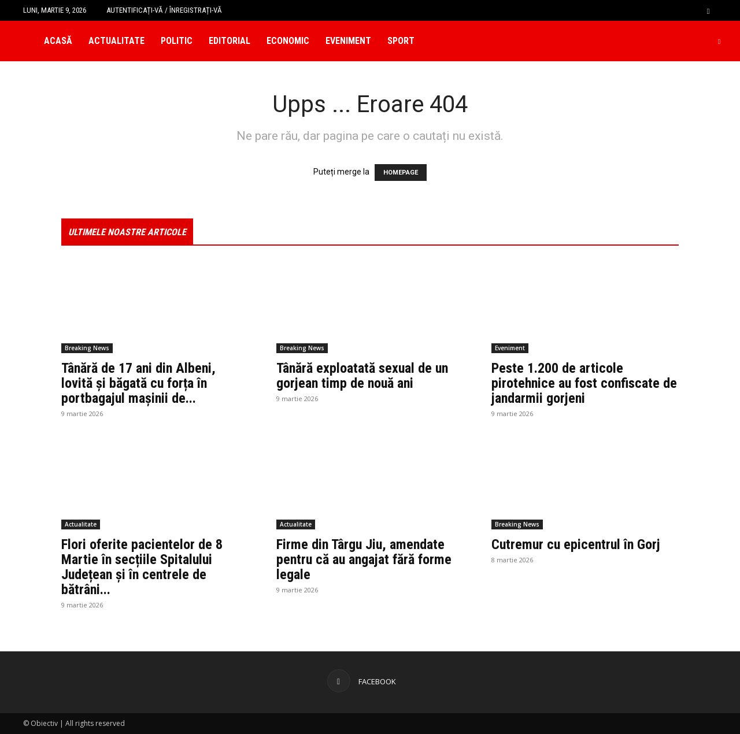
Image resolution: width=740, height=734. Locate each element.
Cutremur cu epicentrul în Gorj (575, 544)
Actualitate (116, 40)
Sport (401, 40)
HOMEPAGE (400, 172)
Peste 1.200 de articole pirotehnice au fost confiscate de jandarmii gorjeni (584, 383)
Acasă (58, 40)
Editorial (229, 40)
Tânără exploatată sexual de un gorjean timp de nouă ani (362, 375)
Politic (177, 40)
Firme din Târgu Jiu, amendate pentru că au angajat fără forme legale (364, 559)
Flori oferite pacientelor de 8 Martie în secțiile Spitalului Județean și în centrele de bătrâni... (142, 567)
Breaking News (87, 348)
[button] (708, 10)
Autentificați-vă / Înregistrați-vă (164, 10)
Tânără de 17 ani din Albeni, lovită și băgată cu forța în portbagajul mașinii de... (138, 383)
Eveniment (348, 40)
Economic (288, 40)
